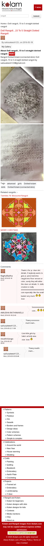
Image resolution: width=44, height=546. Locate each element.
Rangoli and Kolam (12, 498)
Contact (24, 543)
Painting (10, 462)
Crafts (7, 458)
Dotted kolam (30, 183)
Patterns (7, 409)
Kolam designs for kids (16, 507)
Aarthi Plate (12, 474)
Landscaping (12, 491)
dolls (3, 187)
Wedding (10, 455)
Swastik (10, 422)
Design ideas (12, 429)
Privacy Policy (26, 540)
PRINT (12, 53)
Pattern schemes (14, 435)
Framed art (11, 484)
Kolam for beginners (15, 501)
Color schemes (13, 432)
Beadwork (11, 468)
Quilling (10, 465)
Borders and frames (15, 426)
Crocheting (11, 478)
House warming (13, 452)
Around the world (14, 445)
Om (8, 419)
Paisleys (10, 416)
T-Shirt (9, 494)
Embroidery (11, 471)
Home (3, 23)
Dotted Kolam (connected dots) (21, 187)
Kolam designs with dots (17, 504)
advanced (11, 183)
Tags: (3, 183)
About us (10, 520)
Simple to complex (14, 438)
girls (20, 183)
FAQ (9, 517)
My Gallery (6, 46)
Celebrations (9, 442)
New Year (11, 448)
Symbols (10, 413)
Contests (10, 511)
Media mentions (13, 514)
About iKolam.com (11, 540)
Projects (7, 481)
